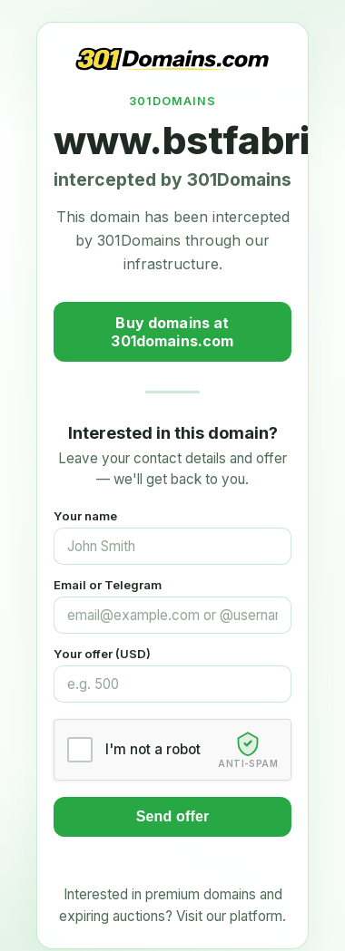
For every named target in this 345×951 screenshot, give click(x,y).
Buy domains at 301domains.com (172, 332)
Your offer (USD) (102, 653)
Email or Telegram (108, 584)
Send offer (173, 816)
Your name (85, 516)
